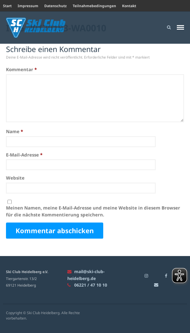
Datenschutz (55, 5)
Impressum (28, 5)
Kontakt (129, 5)
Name (14, 131)
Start (7, 5)
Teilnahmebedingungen (94, 5)
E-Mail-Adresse (24, 155)
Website (15, 178)
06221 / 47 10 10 (87, 285)
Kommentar (21, 69)
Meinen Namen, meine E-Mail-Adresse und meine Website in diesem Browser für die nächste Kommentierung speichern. (93, 211)
